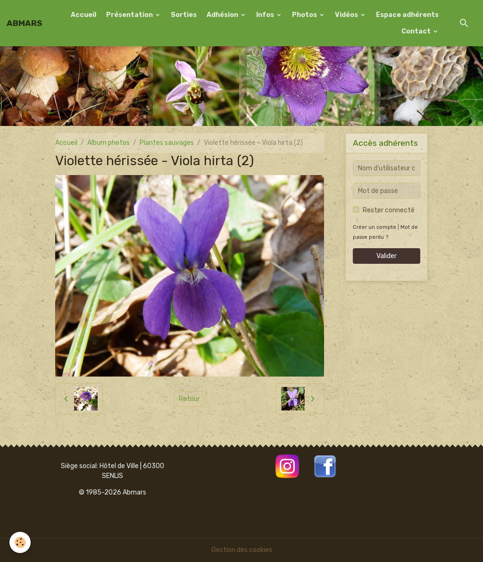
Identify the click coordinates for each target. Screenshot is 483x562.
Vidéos (347, 15)
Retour (189, 399)
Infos (265, 15)
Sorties (184, 15)
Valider (386, 256)
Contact (416, 31)
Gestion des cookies (241, 550)
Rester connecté (389, 210)
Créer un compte (374, 227)
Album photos (108, 143)
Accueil (83, 15)
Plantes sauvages (167, 143)
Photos (305, 15)
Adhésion (223, 15)
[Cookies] (20, 542)
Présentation (130, 15)
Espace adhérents (407, 15)
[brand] (24, 23)
